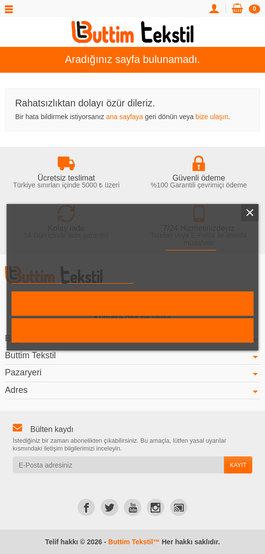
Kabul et (133, 303)
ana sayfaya (124, 117)
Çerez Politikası (190, 246)
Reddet (132, 330)
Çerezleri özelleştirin (100, 279)
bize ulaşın (212, 117)
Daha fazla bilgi (37, 279)
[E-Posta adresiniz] (118, 464)
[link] (86, 507)
